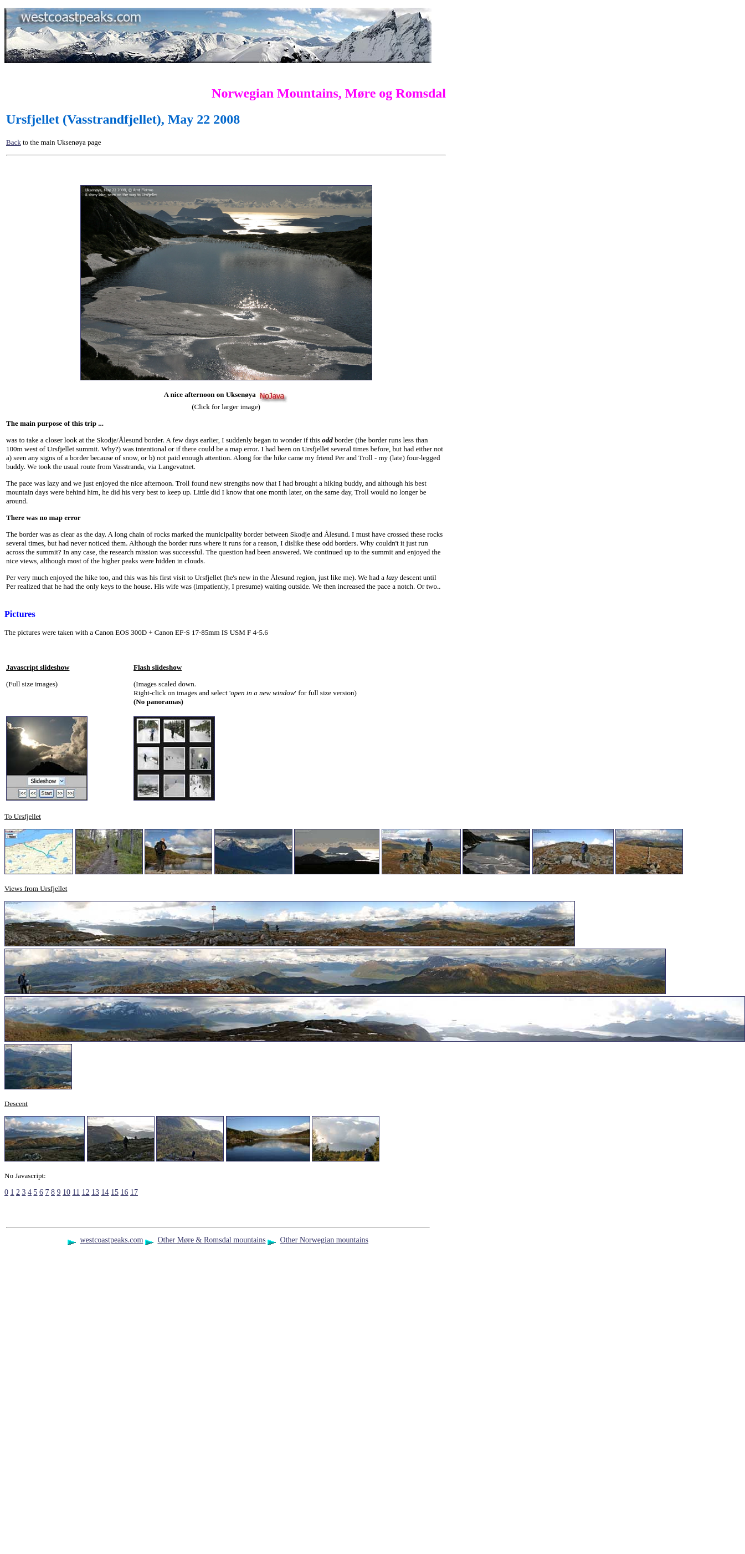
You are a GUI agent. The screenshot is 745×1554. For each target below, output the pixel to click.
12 (85, 1192)
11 (76, 1192)
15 (115, 1192)
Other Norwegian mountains (324, 1240)
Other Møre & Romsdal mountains (211, 1240)
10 (66, 1192)
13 (95, 1192)
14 (105, 1192)
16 (124, 1192)
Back (13, 142)
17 (134, 1192)
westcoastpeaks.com (111, 1240)
